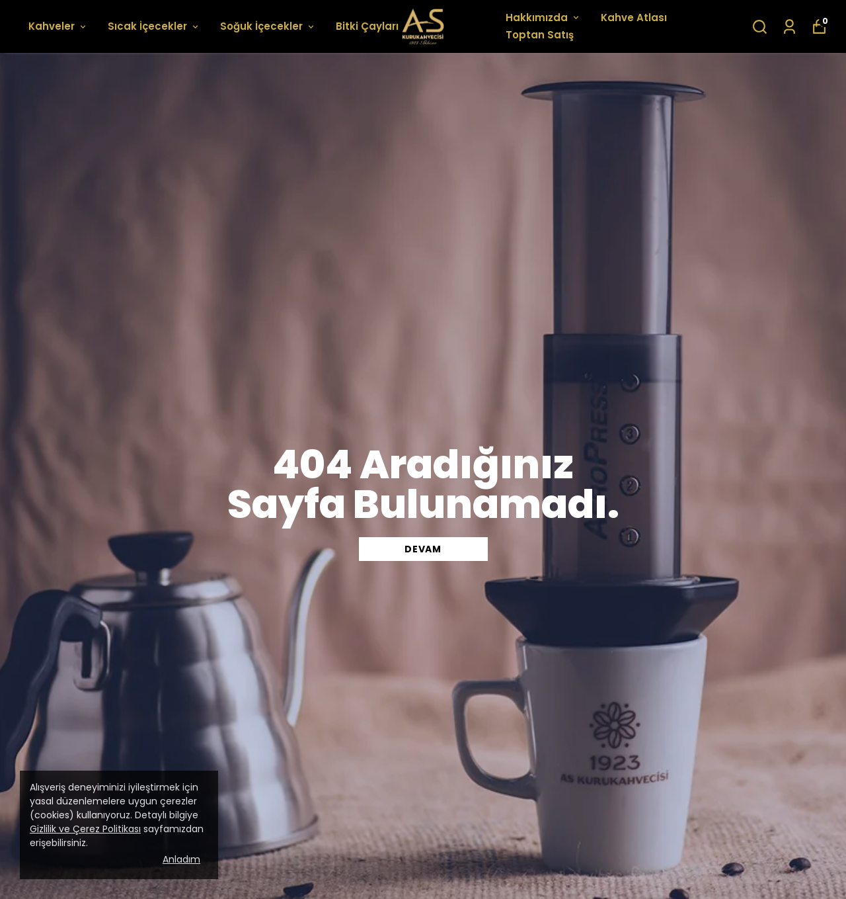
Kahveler (58, 26)
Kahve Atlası (634, 17)
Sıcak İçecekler (154, 26)
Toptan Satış (540, 35)
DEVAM (423, 549)
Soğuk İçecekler (268, 26)
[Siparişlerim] (789, 27)
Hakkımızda (543, 17)
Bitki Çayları (374, 26)
